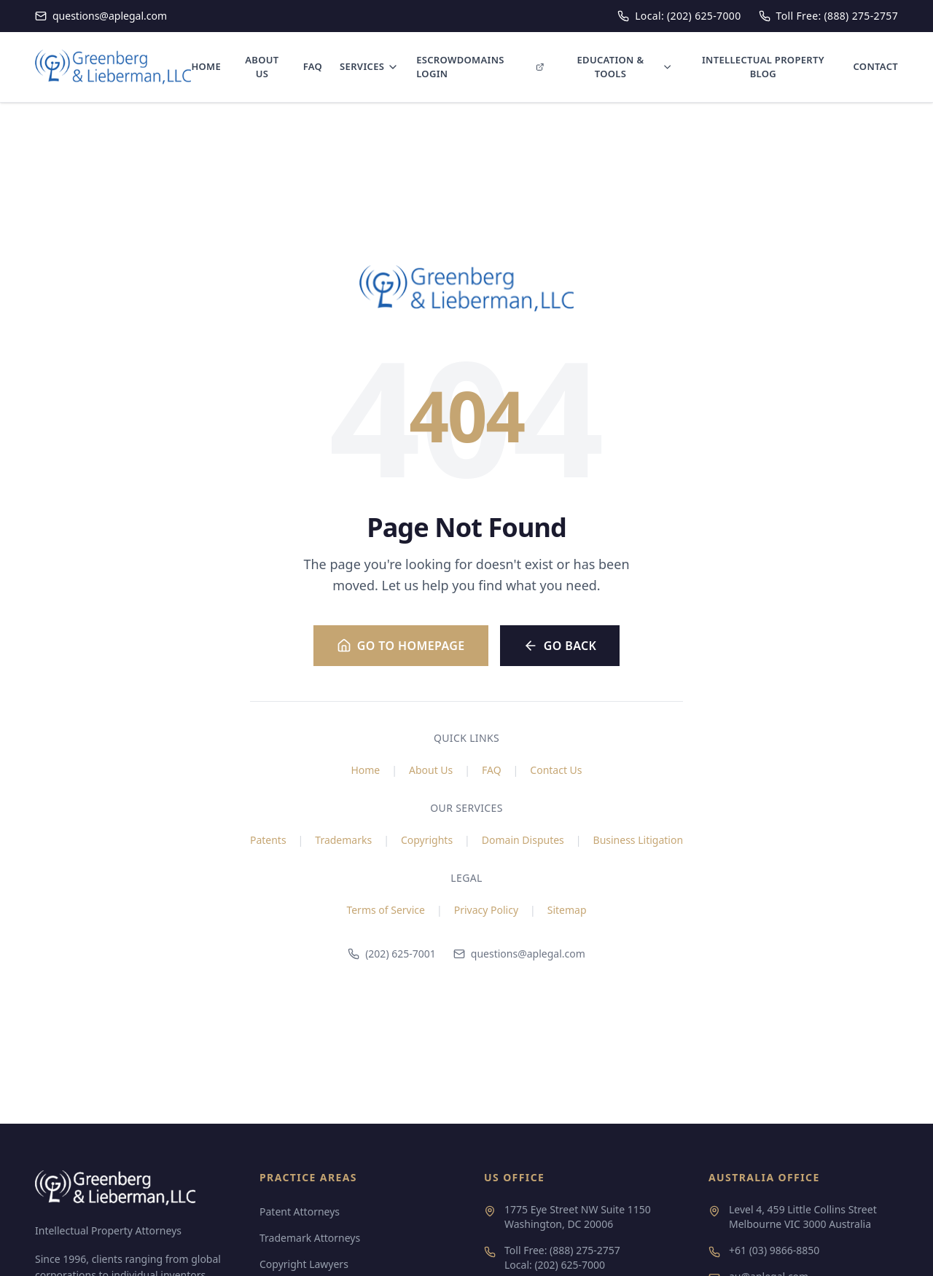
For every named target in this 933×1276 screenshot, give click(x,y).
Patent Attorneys (299, 1211)
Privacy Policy (486, 910)
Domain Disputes (523, 840)
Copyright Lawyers (303, 1264)
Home (365, 770)
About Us (431, 770)
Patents (268, 840)
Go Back (560, 646)
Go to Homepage (401, 646)
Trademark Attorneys (309, 1238)
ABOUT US (261, 67)
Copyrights (427, 840)
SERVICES (369, 66)
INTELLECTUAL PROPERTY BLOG (763, 67)
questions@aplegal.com (519, 953)
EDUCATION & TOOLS (625, 67)
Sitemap (567, 910)
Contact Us (556, 770)
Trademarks (343, 840)
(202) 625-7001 (392, 953)
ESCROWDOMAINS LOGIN (480, 67)
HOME (206, 66)
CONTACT (875, 66)
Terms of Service (385, 910)
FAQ (312, 66)
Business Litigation (638, 840)
